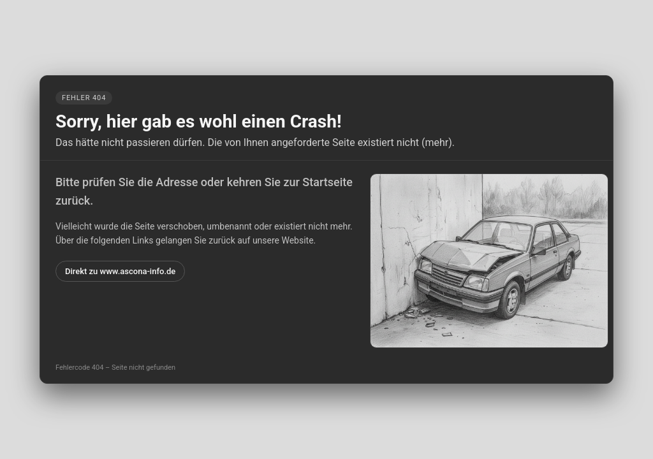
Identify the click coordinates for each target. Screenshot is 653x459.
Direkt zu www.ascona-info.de (120, 271)
